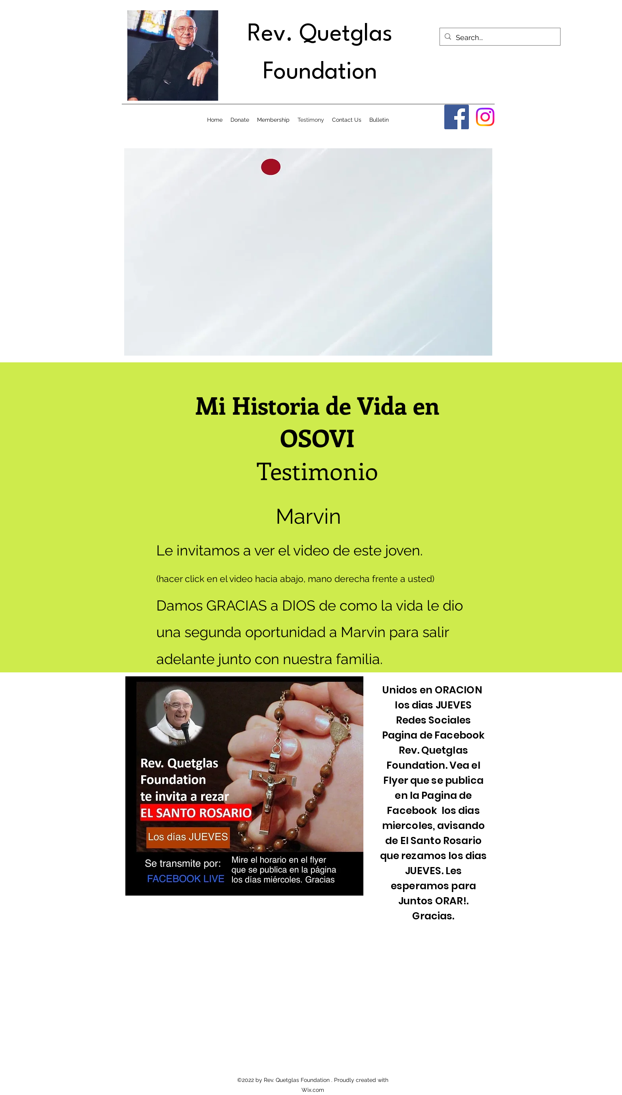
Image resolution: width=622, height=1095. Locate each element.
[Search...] (499, 37)
